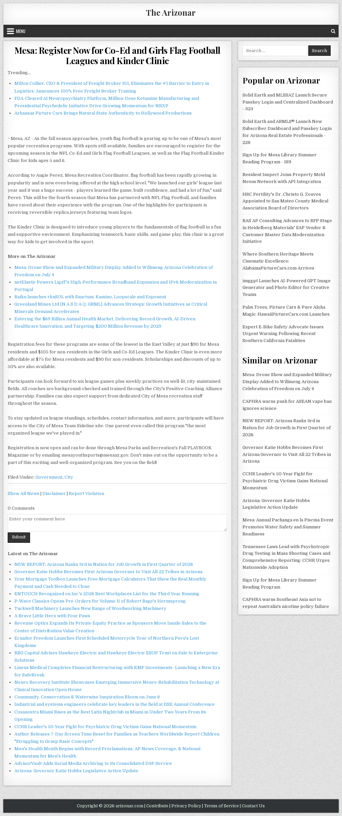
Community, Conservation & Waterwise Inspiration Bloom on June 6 (87, 696)
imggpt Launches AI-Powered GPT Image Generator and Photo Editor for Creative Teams (286, 287)
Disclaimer (54, 493)
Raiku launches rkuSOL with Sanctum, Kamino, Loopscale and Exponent (90, 296)
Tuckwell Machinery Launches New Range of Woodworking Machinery (90, 608)
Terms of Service (221, 806)
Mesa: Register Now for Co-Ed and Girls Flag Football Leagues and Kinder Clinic (117, 55)
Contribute (157, 806)
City (68, 477)
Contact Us (253, 806)
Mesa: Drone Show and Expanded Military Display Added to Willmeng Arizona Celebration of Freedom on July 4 (287, 381)
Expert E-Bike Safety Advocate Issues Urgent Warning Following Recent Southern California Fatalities (283, 333)
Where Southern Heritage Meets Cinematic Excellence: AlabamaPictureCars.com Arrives (278, 261)
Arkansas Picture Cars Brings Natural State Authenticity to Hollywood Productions (103, 113)
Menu (20, 31)
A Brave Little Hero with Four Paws (52, 615)
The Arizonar (171, 12)
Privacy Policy (186, 806)
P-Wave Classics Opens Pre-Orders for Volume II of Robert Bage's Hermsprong (100, 601)
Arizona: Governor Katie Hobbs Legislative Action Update (76, 770)
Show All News (23, 493)
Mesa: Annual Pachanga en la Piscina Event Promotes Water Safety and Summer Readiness (287, 526)
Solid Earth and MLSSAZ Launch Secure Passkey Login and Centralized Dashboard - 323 (287, 102)
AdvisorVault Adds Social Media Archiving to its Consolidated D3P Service (93, 763)
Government (48, 477)
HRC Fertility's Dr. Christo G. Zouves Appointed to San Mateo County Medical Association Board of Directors (285, 201)
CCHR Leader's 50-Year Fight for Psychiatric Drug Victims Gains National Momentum (105, 726)
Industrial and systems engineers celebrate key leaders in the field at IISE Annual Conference (114, 704)
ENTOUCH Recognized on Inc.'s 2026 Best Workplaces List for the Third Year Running (106, 593)
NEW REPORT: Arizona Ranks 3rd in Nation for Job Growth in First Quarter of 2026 (103, 564)
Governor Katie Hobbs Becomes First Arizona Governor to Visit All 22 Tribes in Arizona (108, 571)
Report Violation (86, 493)
